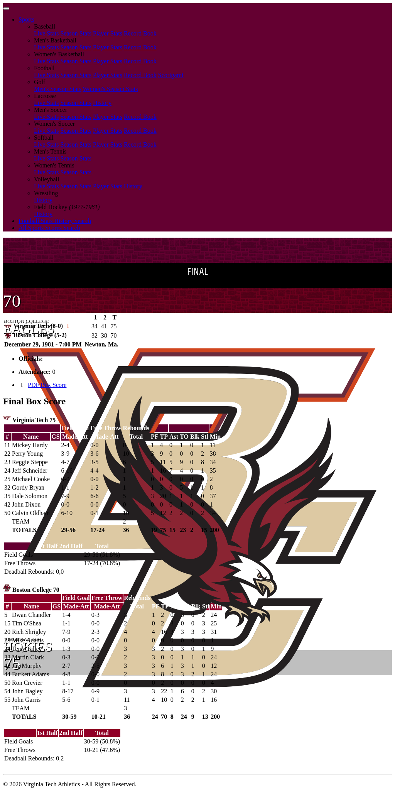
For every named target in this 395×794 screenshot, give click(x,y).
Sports (26, 19)
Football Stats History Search (55, 221)
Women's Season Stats (110, 89)
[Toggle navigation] (6, 8)
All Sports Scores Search (49, 228)
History (102, 103)
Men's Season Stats (57, 89)
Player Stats (107, 33)
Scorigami (171, 75)
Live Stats (46, 33)
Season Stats (75, 33)
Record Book (140, 33)
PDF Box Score (47, 385)
